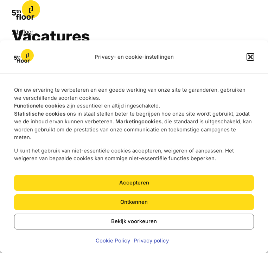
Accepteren (134, 182)
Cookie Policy (113, 240)
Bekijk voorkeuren (134, 221)
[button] (250, 56)
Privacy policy (151, 240)
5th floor (22, 31)
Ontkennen (134, 202)
